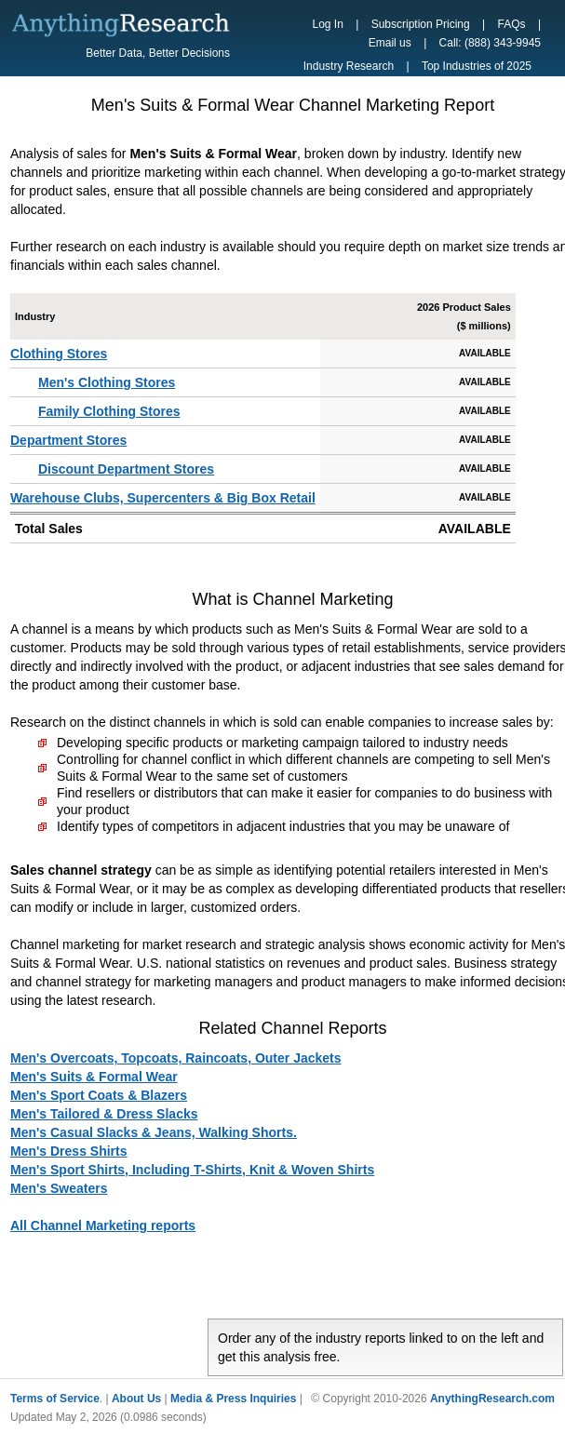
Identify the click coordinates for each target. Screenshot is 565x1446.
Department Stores (68, 440)
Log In (328, 24)
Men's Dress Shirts (69, 1151)
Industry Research (348, 66)
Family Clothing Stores (109, 411)
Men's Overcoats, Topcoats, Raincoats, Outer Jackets (176, 1058)
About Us (136, 1398)
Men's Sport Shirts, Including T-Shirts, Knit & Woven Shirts (192, 1169)
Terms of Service (55, 1398)
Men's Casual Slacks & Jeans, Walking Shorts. (153, 1132)
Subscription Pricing (420, 24)
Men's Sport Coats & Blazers (98, 1095)
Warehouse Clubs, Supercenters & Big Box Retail (163, 497)
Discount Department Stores (126, 469)
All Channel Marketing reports (102, 1225)
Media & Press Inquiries (233, 1398)
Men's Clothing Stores (106, 382)
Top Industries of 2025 (476, 66)
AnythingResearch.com (492, 1398)
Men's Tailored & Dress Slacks (104, 1113)
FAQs (512, 24)
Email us (390, 42)
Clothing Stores (58, 353)
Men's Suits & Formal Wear (94, 1076)
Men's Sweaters (59, 1188)
